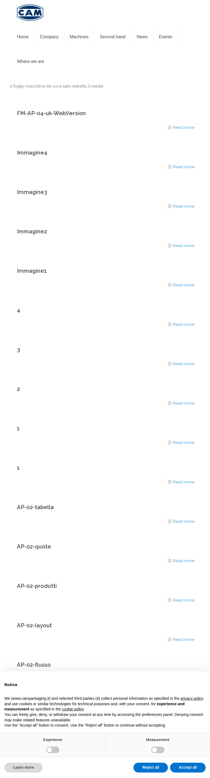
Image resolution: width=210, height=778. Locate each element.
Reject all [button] (150, 767)
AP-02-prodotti (37, 586)
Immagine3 (32, 192)
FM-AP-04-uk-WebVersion (51, 113)
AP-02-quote (34, 546)
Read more (183, 127)
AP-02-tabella (35, 507)
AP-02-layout (34, 625)
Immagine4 (32, 152)
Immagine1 (32, 271)
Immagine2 (32, 231)
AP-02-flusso (34, 664)
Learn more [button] (23, 767)
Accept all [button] (188, 767)
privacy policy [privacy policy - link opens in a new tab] (191, 698)
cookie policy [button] (73, 709)
